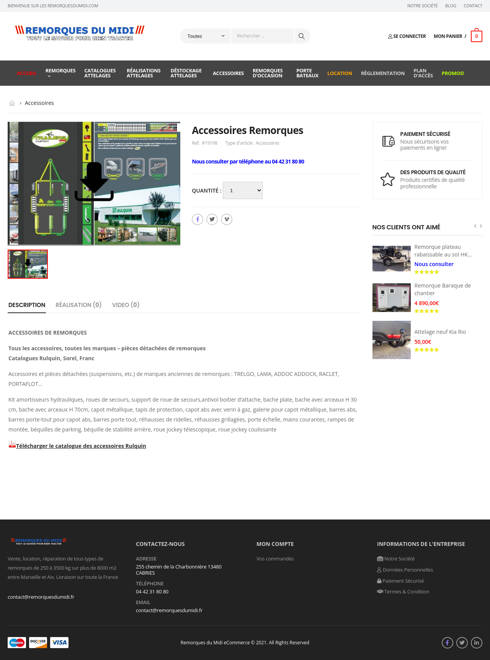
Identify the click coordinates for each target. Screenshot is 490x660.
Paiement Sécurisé (400, 580)
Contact (473, 5)
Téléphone (150, 584)
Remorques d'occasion (268, 73)
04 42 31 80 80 (152, 591)
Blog (450, 5)
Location (339, 73)
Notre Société (422, 5)
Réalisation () (79, 305)
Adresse (146, 559)
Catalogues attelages (100, 73)
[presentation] (475, 225)
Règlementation (383, 73)
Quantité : (207, 190)
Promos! (453, 73)
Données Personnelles (405, 569)
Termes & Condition (403, 591)
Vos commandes (275, 558)
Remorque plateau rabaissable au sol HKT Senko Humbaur (443, 254)
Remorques (61, 70)
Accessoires (228, 73)
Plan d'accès (423, 73)
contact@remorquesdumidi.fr (41, 596)
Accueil (27, 73)
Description (26, 305)
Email (143, 603)
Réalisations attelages (143, 73)
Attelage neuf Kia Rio (440, 331)
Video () (126, 305)
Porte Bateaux (307, 73)
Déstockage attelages (186, 73)
